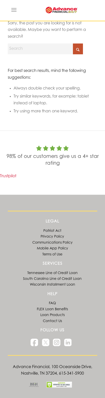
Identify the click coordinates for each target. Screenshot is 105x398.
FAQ (52, 303)
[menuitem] (14, 10)
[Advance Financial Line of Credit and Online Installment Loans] (61, 10)
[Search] (45, 48)
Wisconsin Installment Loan (52, 285)
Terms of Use (52, 254)
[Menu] (14, 10)
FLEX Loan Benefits (52, 309)
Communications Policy (52, 243)
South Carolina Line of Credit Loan (52, 279)
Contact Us (52, 321)
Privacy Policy (52, 237)
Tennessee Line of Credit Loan (52, 273)
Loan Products (52, 315)
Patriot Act (52, 231)
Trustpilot (8, 176)
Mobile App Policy (52, 248)
